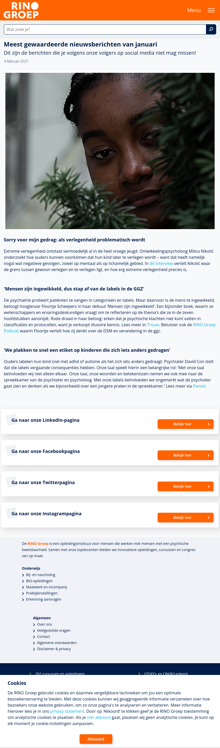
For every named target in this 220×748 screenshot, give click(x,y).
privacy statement (67, 711)
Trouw (153, 325)
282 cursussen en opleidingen (60, 673)
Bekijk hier (182, 424)
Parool (199, 386)
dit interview (161, 263)
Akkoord (96, 739)
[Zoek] (211, 29)
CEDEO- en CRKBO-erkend (166, 673)
